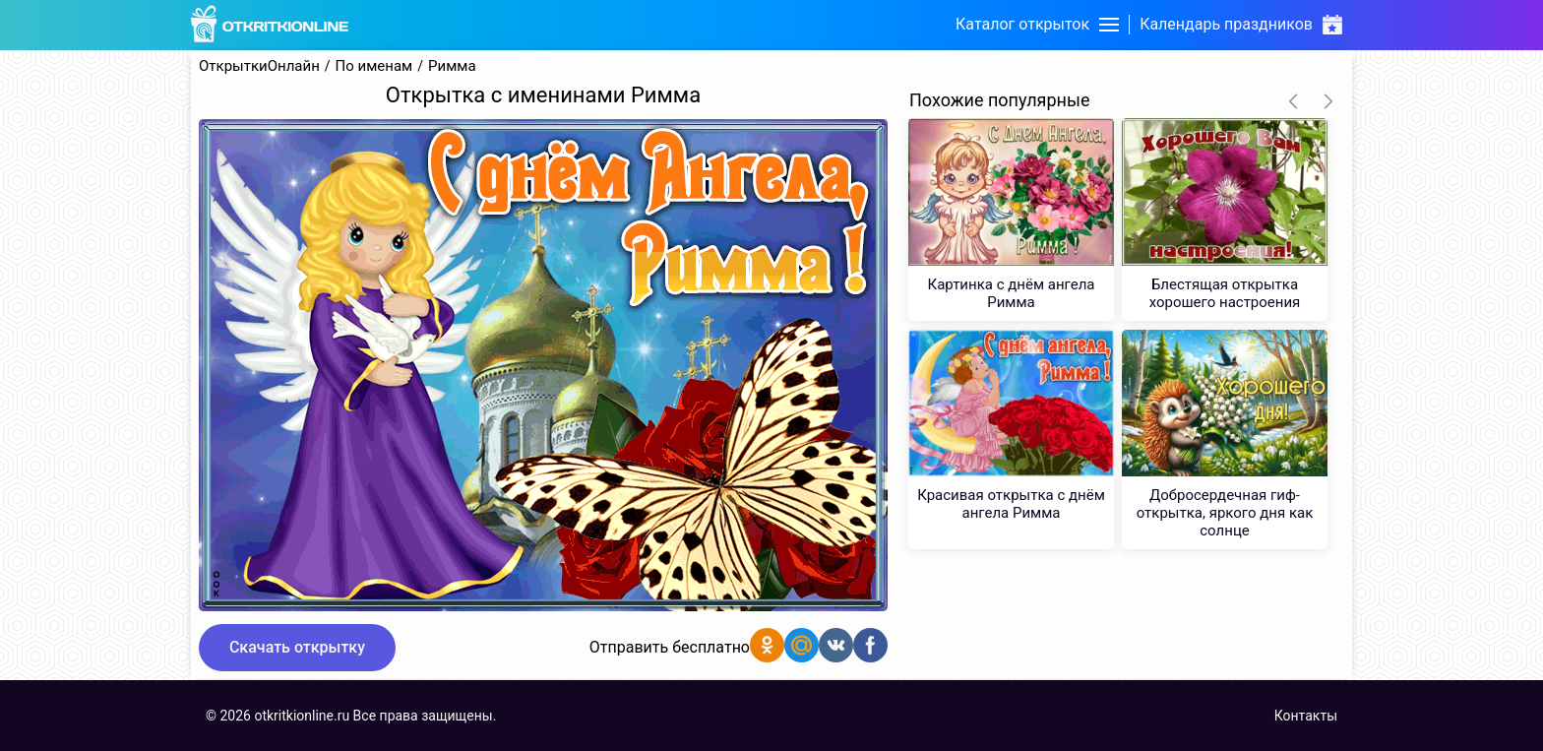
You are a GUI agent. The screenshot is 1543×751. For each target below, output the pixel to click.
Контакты (1305, 715)
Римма (452, 66)
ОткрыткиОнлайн (259, 66)
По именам (374, 66)
